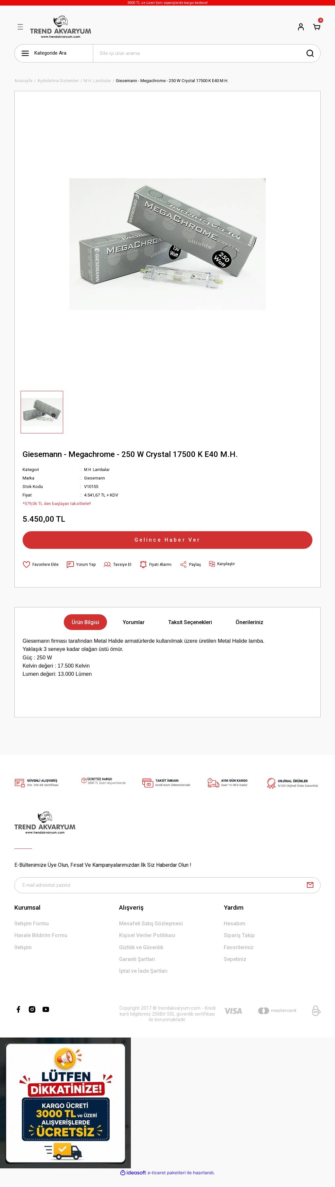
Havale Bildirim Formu (40, 945)
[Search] (207, 53)
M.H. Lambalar (97, 469)
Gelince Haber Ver (167, 543)
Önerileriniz (249, 629)
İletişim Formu (31, 933)
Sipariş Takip (239, 945)
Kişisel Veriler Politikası (147, 945)
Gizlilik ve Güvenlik (141, 957)
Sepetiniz (235, 969)
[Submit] (310, 893)
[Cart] (317, 27)
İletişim (23, 957)
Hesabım (234, 933)
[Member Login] (301, 27)
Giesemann (94, 478)
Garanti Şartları (137, 969)
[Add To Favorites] (41, 572)
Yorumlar (134, 629)
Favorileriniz (239, 957)
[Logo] (60, 26)
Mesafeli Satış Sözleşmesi (151, 933)
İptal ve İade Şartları (143, 981)
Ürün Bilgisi (85, 629)
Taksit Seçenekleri (190, 629)
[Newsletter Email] (167, 893)
